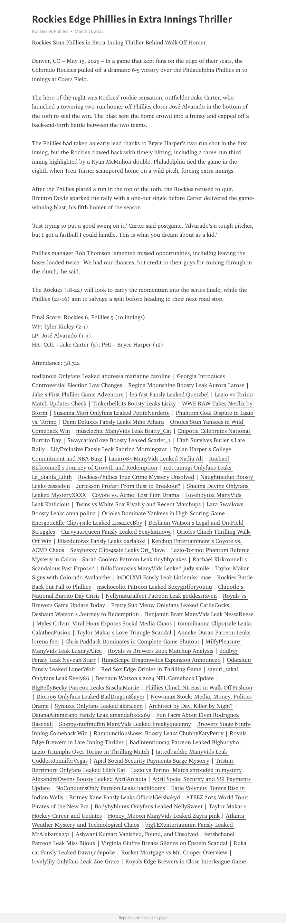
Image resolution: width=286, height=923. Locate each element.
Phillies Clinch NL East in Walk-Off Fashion (198, 687)
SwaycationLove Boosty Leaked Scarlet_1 (119, 440)
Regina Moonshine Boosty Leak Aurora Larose (186, 385)
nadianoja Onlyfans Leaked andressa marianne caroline (101, 376)
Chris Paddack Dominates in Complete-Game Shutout (132, 641)
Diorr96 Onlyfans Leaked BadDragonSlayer (90, 696)
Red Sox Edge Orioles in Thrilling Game (151, 669)
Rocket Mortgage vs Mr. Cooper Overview (174, 852)
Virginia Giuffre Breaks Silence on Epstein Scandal (164, 843)
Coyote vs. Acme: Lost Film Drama (135, 495)
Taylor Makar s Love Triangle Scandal (124, 632)
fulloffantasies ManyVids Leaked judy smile (155, 568)
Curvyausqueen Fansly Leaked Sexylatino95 (116, 531)
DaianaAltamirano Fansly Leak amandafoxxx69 (91, 714)
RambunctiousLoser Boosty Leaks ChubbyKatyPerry (159, 733)
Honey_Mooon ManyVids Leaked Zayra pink (164, 815)
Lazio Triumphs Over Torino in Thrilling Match (90, 751)
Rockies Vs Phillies (50, 31)
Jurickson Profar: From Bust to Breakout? (128, 486)
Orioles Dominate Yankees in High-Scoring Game (163, 513)
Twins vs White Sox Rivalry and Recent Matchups (138, 504)
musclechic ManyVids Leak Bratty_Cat (123, 430)
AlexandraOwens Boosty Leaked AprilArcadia (89, 779)
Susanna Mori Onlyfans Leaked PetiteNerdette (111, 412)
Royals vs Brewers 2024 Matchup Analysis (160, 650)
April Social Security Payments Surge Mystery (151, 760)
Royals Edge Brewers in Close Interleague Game (185, 861)
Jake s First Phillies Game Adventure (78, 394)
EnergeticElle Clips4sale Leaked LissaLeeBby (87, 522)
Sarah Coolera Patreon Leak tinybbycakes (134, 559)
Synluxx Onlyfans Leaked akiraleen (99, 705)
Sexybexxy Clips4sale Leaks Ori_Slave (117, 550)
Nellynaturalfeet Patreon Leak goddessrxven (161, 595)
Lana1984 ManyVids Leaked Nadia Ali (156, 458)
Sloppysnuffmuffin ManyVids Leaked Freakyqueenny (125, 724)
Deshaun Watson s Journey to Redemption (85, 614)
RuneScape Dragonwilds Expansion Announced (161, 659)
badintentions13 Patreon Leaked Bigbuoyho (184, 742)
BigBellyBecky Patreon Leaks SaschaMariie (85, 687)
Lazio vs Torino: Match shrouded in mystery (186, 770)
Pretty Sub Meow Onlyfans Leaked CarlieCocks (170, 605)
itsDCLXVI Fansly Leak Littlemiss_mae (163, 577)
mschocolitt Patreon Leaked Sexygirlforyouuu (154, 586)
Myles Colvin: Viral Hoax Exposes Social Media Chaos (104, 623)
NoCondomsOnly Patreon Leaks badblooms (110, 788)
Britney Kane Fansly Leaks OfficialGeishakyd (124, 797)
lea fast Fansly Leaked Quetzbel (169, 394)
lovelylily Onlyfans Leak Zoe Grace (75, 861)
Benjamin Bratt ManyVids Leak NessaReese (199, 614)
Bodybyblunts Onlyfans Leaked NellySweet (149, 806)
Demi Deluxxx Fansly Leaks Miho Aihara (113, 421)
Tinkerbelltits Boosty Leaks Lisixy (134, 403)
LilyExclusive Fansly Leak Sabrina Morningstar (109, 449)
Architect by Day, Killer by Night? (191, 705)
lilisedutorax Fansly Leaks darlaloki (102, 541)
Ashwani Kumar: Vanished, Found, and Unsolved (137, 834)
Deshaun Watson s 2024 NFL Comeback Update (154, 678)
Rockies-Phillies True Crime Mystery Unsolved (136, 477)
